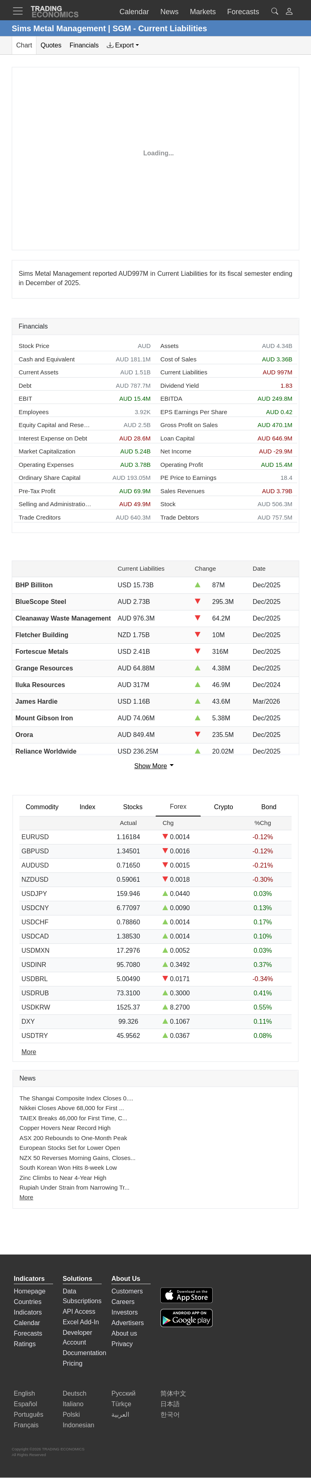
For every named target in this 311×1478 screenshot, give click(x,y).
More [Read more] (28, 1051)
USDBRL (34, 978)
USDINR (33, 964)
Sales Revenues (182, 491)
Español (25, 1404)
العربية (120, 1414)
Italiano (73, 1404)
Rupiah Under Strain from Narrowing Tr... (74, 1187)
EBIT (25, 398)
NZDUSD (35, 879)
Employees (34, 411)
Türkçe (121, 1404)
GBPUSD (35, 851)
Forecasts (28, 1333)
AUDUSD (35, 865)
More (26, 1197)
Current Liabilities (183, 372)
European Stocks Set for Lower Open (69, 1147)
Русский (123, 1393)
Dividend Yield (179, 385)
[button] (289, 12)
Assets (169, 345)
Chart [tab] (24, 45)
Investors (124, 1312)
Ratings (25, 1344)
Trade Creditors (40, 517)
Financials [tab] (84, 45)
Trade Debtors (179, 517)
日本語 (170, 1404)
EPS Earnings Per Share (193, 411)
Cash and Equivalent (47, 359)
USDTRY (34, 1035)
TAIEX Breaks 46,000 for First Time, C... (73, 1118)
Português (28, 1414)
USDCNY (35, 907)
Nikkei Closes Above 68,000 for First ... (71, 1107)
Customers (127, 1291)
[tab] (123, 45)
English (24, 1393)
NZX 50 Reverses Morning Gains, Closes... (77, 1157)
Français (26, 1425)
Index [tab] (87, 806)
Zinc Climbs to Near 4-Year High (63, 1177)
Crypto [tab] (223, 806)
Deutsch (75, 1393)
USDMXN (35, 950)
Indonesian (78, 1425)
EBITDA (171, 398)
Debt (25, 385)
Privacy (121, 1344)
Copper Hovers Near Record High (65, 1127)
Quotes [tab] (51, 45)
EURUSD (35, 837)
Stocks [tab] (133, 806)
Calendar (27, 1322)
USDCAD (35, 936)
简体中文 (173, 1393)
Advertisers (127, 1322)
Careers (122, 1301)
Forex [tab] (178, 806)
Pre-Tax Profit (37, 491)
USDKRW (35, 1007)
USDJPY (34, 893)
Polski (71, 1414)
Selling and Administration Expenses (55, 504)
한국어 (170, 1414)
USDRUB (35, 993)
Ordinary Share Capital (50, 477)
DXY (28, 1021)
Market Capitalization (47, 451)
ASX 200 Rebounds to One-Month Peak (73, 1137)
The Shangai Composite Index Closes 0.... (76, 1098)
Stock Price (34, 345)
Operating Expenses (46, 464)
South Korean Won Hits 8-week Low (68, 1167)
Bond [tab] (268, 806)
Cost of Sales (178, 359)
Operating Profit (181, 464)
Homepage (29, 1291)
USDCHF (35, 922)
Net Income (176, 451)
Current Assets (38, 372)
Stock (168, 504)
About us (124, 1333)
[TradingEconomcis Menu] (20, 11)
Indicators (28, 1312)
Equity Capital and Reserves (55, 424)
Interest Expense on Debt (53, 438)
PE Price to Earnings (188, 477)
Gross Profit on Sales (189, 424)
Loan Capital (177, 438)
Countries (27, 1301)
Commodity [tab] (42, 806)
